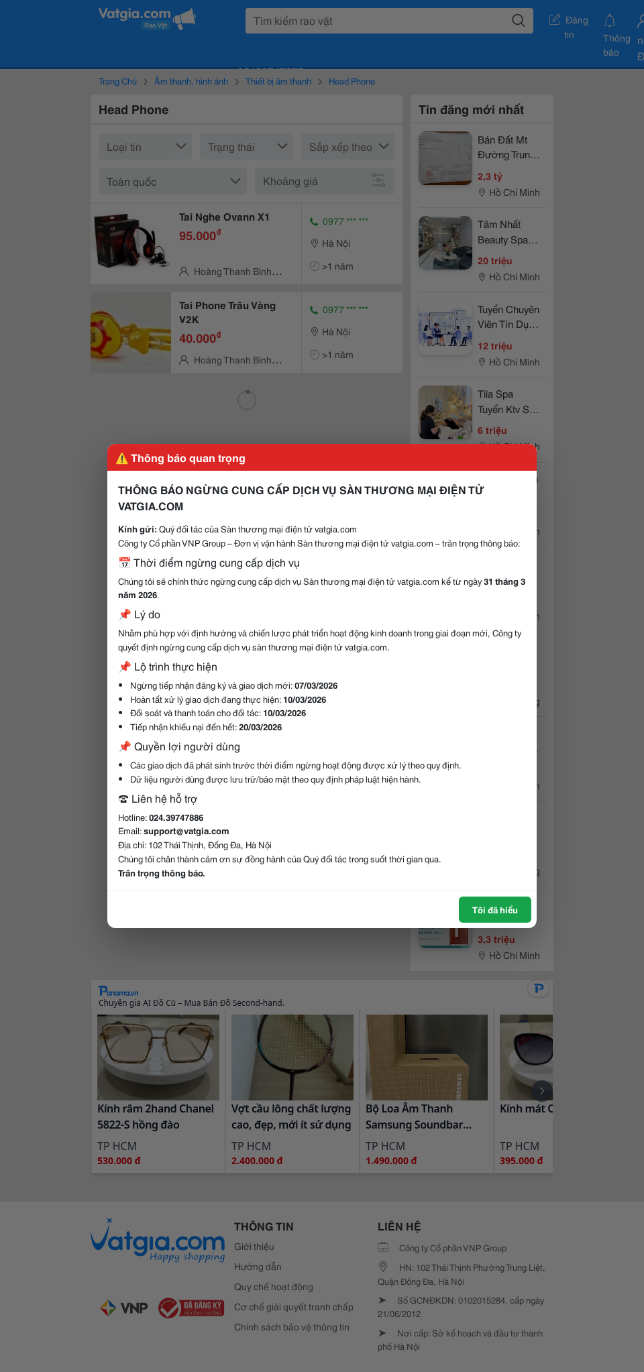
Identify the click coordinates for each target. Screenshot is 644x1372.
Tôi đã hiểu (495, 909)
